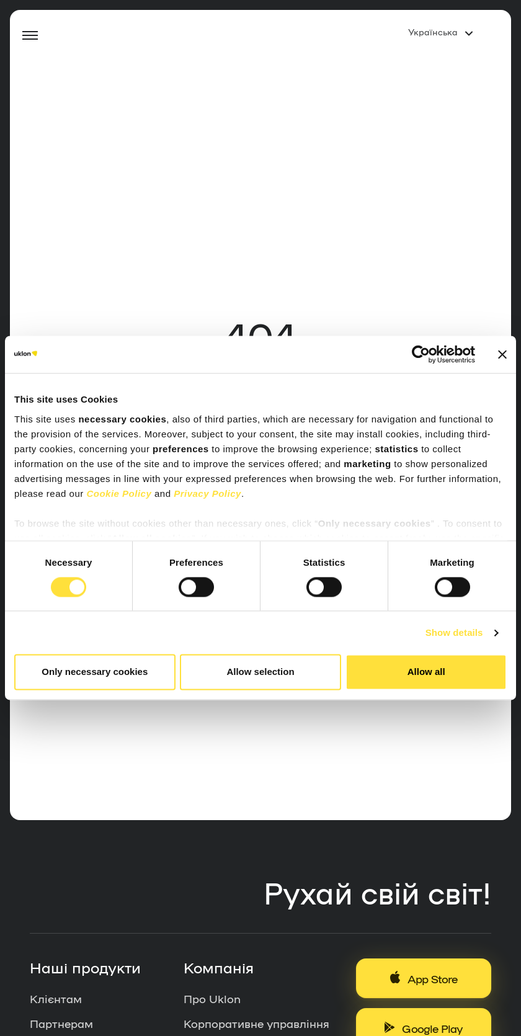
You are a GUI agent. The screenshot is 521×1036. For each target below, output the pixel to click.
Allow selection (260, 672)
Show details (454, 632)
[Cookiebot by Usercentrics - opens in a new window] (421, 354)
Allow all (426, 672)
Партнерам (61, 1023)
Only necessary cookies (95, 672)
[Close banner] (502, 354)
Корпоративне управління (256, 1023)
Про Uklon (212, 998)
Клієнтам (56, 998)
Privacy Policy (207, 493)
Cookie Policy (118, 493)
